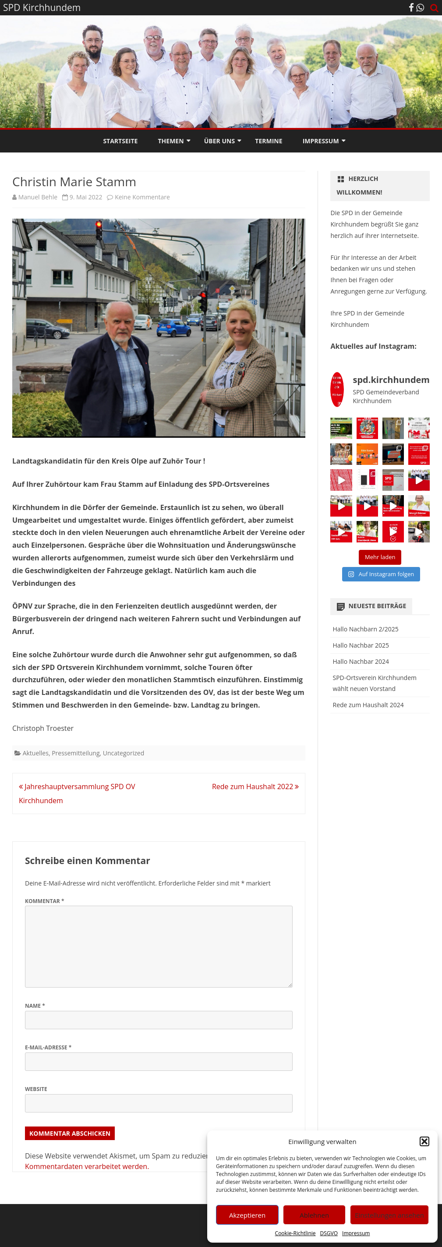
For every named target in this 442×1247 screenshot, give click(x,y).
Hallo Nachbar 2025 (360, 645)
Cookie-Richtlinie (295, 1233)
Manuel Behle (37, 197)
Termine (268, 141)
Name (35, 1006)
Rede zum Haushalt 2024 (367, 705)
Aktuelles (36, 753)
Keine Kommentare (142, 197)
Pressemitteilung (75, 753)
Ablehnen (314, 1215)
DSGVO (329, 1233)
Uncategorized (123, 753)
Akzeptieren (247, 1215)
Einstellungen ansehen (389, 1215)
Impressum (356, 1233)
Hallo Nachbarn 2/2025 (365, 629)
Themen (171, 141)
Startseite (120, 141)
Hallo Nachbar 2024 (360, 661)
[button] (424, 1141)
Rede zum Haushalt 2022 (255, 786)
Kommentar (44, 901)
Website (36, 1089)
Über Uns (219, 141)
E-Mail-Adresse (48, 1047)
